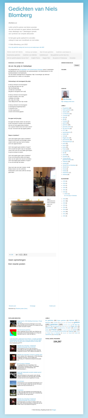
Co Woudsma (66, 113)
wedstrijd (65, 174)
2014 (64, 207)
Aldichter (65, 112)
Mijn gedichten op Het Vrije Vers (60, 55)
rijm (63, 152)
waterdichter (66, 172)
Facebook (65, 121)
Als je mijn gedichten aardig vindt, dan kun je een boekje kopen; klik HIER (26, 47)
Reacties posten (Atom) (21, 308)
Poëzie (64, 149)
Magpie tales (66, 138)
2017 (64, 201)
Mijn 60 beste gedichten (46, 52)
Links (64, 136)
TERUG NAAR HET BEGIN (15, 52)
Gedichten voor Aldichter (30, 55)
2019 (64, 191)
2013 (64, 209)
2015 (64, 205)
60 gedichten (66, 108)
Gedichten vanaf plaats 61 (63, 52)
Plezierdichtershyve (67, 141)
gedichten (65, 124)
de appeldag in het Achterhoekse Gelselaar (31, 69)
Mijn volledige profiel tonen (67, 101)
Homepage (32, 306)
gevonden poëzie (67, 126)
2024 (64, 183)
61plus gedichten (67, 110)
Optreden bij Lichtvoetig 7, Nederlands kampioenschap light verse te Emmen (26, 346)
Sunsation (65, 156)
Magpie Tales (46, 58)
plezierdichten (66, 139)
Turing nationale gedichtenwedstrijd (67, 159)
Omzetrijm (73, 58)
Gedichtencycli (44, 55)
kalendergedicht (66, 132)
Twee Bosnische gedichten (23, 330)
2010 (64, 216)
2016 (64, 203)
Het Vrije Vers (66, 128)
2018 (64, 198)
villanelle (65, 167)
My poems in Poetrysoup (60, 58)
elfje (64, 119)
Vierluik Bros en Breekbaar (69, 165)
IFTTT (64, 130)
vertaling (65, 163)
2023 (64, 185)
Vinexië (64, 169)
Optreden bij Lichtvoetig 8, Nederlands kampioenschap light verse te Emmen (26, 399)
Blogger (54, 410)
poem (64, 143)
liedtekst (65, 134)
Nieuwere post (12, 306)
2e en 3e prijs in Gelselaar (70, 195)
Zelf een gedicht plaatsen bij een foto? (18, 58)
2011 (64, 213)
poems (64, 145)
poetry (64, 147)
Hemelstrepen (20, 381)
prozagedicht (66, 151)
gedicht (64, 123)
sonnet (64, 154)
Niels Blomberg (67, 99)
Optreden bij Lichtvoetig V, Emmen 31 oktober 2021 (29, 354)
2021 (64, 189)
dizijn (64, 117)
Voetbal (64, 170)
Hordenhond (20, 390)
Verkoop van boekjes (31, 52)
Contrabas (65, 115)
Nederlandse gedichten (13, 55)
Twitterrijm (65, 161)
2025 (64, 181)
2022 (64, 187)
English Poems (35, 58)
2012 (64, 211)
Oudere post (52, 306)
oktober (66, 193)
